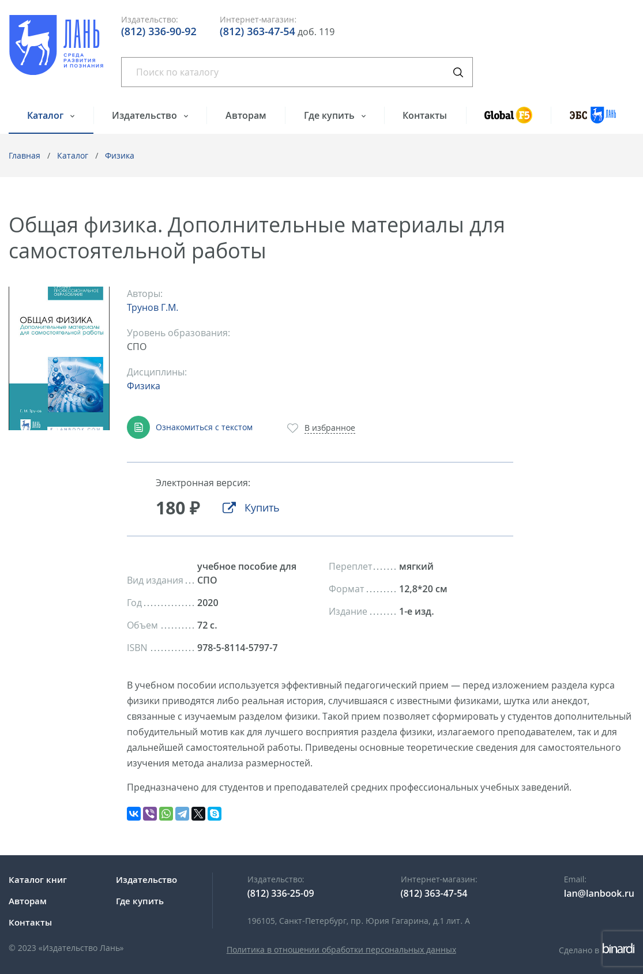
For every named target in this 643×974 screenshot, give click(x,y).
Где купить (330, 115)
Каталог (46, 115)
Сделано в (596, 950)
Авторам (245, 115)
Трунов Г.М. (152, 307)
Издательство (145, 115)
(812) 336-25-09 (280, 893)
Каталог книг (38, 879)
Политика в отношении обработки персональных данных (341, 949)
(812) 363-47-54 (257, 31)
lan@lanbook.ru (599, 893)
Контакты (425, 115)
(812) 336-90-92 (159, 31)
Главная (24, 155)
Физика (119, 155)
